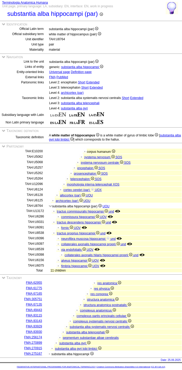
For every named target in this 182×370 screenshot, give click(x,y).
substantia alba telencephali (80, 103)
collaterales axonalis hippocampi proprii (91, 244)
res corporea (101, 294)
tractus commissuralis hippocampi (83, 211)
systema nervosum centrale (102, 162)
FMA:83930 (34, 332)
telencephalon (82, 179)
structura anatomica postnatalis (107, 305)
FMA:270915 (33, 348)
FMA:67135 (34, 304)
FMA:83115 (34, 315)
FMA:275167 (33, 353)
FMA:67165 (34, 293)
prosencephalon (87, 173)
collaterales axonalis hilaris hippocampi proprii (99, 255)
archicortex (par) (72, 93)
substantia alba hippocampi (82, 67)
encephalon (88, 168)
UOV (103, 217)
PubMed (62, 77)
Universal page (59, 72)
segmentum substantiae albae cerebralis (91, 338)
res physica (104, 288)
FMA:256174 (33, 337)
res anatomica (109, 283)
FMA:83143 (34, 321)
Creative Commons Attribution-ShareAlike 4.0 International (123, 367)
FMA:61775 (34, 288)
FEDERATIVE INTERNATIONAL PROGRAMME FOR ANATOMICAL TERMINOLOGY (56, 367)
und (111, 211)
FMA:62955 (34, 283)
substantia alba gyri (74, 108)
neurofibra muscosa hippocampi (85, 239)
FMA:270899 (33, 343)
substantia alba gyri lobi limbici (78, 349)
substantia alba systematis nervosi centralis (102, 327)
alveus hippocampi (76, 260)
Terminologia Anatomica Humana (25, 2)
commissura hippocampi (80, 217)
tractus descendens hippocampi (81, 222)
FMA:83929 (34, 326)
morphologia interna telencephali (90, 184)
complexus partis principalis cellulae (103, 316)
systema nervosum (99, 157)
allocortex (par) (73, 195)
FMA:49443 (34, 310)
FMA (52, 77)
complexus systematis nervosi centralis (102, 321)
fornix (67, 228)
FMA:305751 (33, 299)
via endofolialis (74, 250)
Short (82, 82)
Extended (93, 82)
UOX (98, 190)
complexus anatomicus (98, 310)
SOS (118, 157)
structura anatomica (103, 299)
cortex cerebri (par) (79, 190)
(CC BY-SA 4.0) (158, 367)
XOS (116, 184)
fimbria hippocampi (76, 266)
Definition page (81, 72)
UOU (89, 195)
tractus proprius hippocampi (78, 233)
